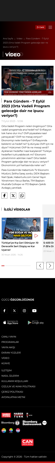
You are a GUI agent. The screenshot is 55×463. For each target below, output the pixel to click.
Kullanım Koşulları (14, 381)
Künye (5, 363)
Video (21, 38)
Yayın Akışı (8, 347)
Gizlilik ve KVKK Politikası (18, 386)
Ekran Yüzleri (11, 352)
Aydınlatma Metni (13, 397)
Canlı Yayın (8, 336)
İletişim (6, 370)
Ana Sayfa (10, 38)
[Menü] (50, 27)
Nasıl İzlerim (10, 375)
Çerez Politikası (12, 391)
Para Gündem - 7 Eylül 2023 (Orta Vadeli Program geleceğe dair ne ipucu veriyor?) (26, 42)
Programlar (10, 342)
